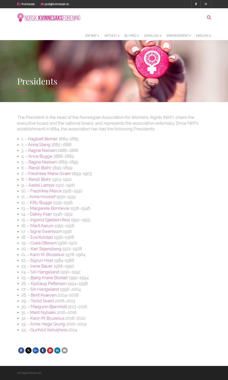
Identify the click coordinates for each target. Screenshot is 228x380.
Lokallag (152, 35)
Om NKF (92, 35)
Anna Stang (39, 144)
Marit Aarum (42, 225)
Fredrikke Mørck (46, 190)
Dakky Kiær (41, 214)
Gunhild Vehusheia (49, 329)
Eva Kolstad (41, 237)
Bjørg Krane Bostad (49, 277)
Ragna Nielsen (42, 150)
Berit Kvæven (44, 295)
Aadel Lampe (41, 185)
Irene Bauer (41, 266)
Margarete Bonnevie (49, 208)
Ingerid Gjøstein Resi (50, 219)
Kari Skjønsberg (46, 248)
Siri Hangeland (45, 271)
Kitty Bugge (41, 202)
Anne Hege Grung (47, 324)
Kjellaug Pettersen (48, 283)
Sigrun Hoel (41, 260)
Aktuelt (111, 35)
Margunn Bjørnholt (49, 306)
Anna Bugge (40, 156)
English (203, 35)
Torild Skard (42, 300)
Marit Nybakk (43, 312)
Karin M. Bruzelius (47, 254)
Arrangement (179, 35)
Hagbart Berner (43, 138)
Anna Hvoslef (42, 196)
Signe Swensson (46, 231)
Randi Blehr (40, 167)
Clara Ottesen (43, 243)
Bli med (132, 35)
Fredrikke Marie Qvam (49, 173)
